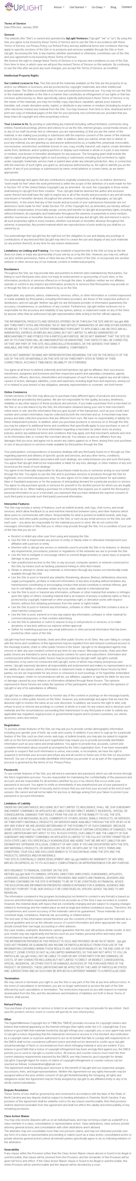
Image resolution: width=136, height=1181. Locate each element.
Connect (127, 7)
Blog (113, 7)
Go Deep (97, 7)
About (58, 7)
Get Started (77, 7)
